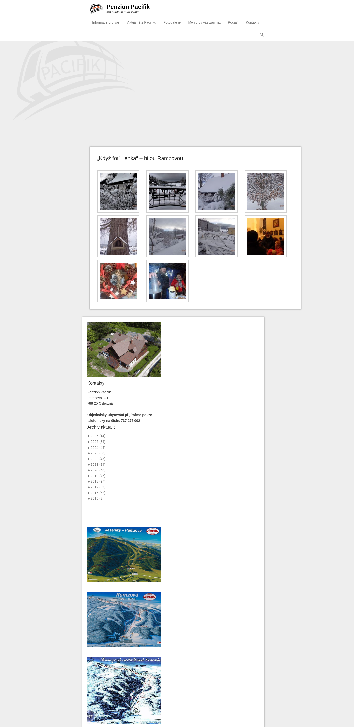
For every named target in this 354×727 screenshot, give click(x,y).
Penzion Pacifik (128, 6)
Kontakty (252, 22)
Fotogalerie (172, 22)
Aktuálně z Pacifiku (141, 22)
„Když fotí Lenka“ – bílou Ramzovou (140, 158)
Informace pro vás (106, 22)
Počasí (233, 22)
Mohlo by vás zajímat (204, 22)
